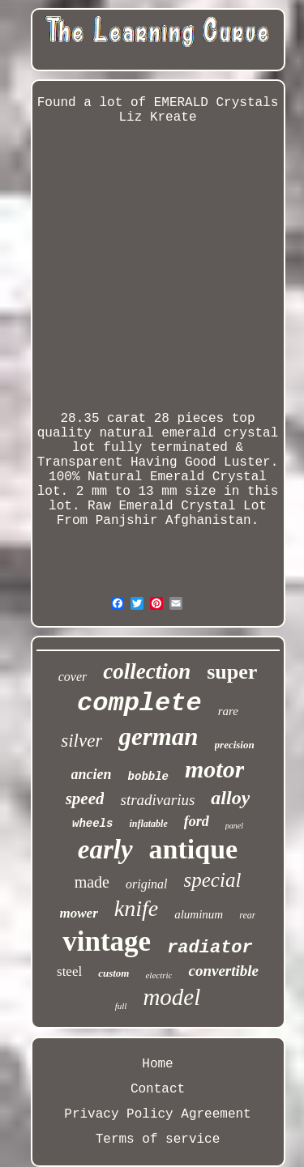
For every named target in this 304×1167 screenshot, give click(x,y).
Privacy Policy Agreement (157, 1114)
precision (235, 745)
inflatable (148, 823)
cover (73, 677)
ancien (91, 774)
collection (147, 671)
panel (234, 825)
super (232, 672)
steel (69, 971)
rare (228, 711)
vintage (106, 941)
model (171, 997)
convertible (223, 970)
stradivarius (157, 799)
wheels (92, 823)
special (213, 880)
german (158, 736)
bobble (148, 776)
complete (139, 703)
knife (136, 908)
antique (193, 849)
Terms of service (158, 1139)
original (147, 884)
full (121, 1006)
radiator (210, 948)
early (105, 849)
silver (81, 740)
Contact (158, 1089)
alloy (230, 797)
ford (196, 821)
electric (158, 975)
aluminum (198, 914)
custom (113, 973)
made (92, 882)
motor (214, 769)
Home (157, 1064)
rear (247, 915)
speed (85, 798)
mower (79, 913)
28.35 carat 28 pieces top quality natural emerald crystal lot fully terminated (158, 433)
